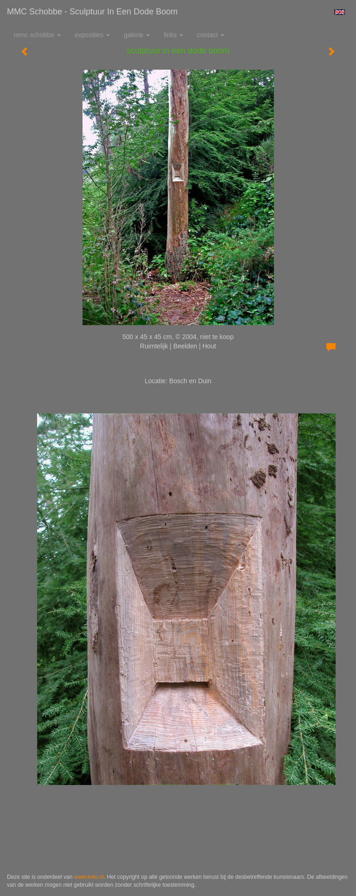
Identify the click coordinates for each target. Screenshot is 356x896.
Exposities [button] (92, 35)
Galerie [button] (137, 35)
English (339, 12)
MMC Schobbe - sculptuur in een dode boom (92, 11)
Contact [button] (210, 35)
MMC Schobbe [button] (37, 35)
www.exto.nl (89, 877)
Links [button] (173, 35)
